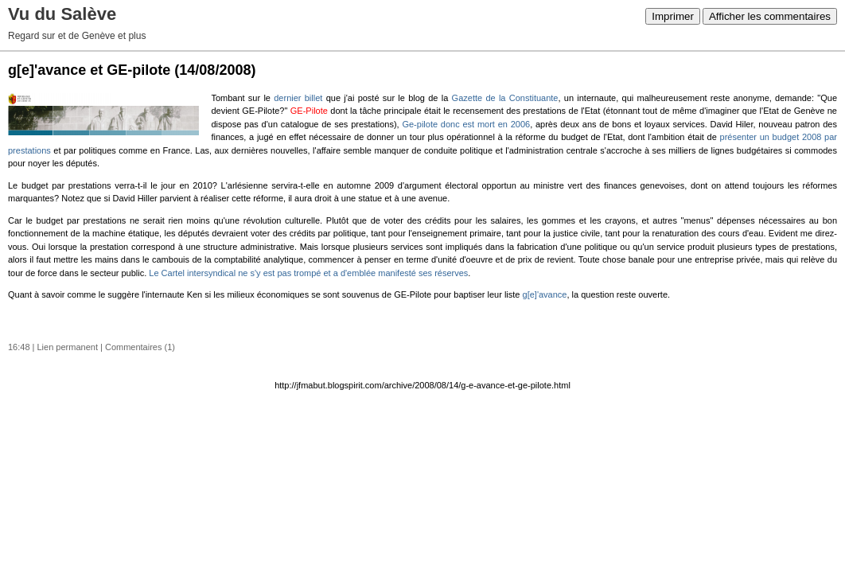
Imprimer (673, 16)
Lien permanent (67, 347)
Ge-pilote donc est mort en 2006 (466, 124)
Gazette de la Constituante (505, 98)
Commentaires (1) (140, 347)
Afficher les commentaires (770, 16)
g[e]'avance (545, 294)
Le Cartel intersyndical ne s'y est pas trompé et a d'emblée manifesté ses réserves (308, 273)
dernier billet (298, 98)
